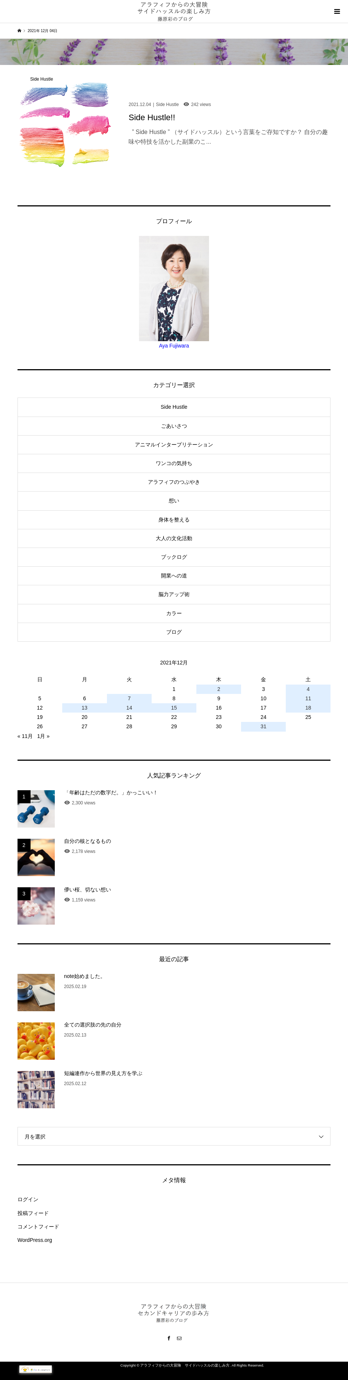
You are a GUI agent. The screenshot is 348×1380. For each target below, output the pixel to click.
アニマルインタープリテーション (174, 445)
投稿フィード (33, 1213)
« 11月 (25, 736)
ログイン (28, 1199)
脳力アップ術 (174, 594)
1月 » (43, 736)
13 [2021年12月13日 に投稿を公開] (85, 708)
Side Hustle (174, 407)
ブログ (174, 632)
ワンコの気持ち (174, 463)
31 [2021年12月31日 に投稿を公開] (263, 726)
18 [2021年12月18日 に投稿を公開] (308, 708)
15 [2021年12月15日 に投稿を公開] (174, 708)
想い (174, 501)
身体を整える (174, 520)
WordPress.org (35, 1240)
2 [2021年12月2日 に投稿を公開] (218, 689)
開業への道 (174, 576)
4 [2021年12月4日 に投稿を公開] (308, 689)
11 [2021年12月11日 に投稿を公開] (308, 698)
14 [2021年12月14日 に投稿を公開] (129, 708)
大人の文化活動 (174, 538)
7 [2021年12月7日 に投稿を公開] (129, 698)
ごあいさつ (174, 426)
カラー (174, 613)
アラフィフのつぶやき (174, 482)
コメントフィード (38, 1227)
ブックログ (174, 557)
